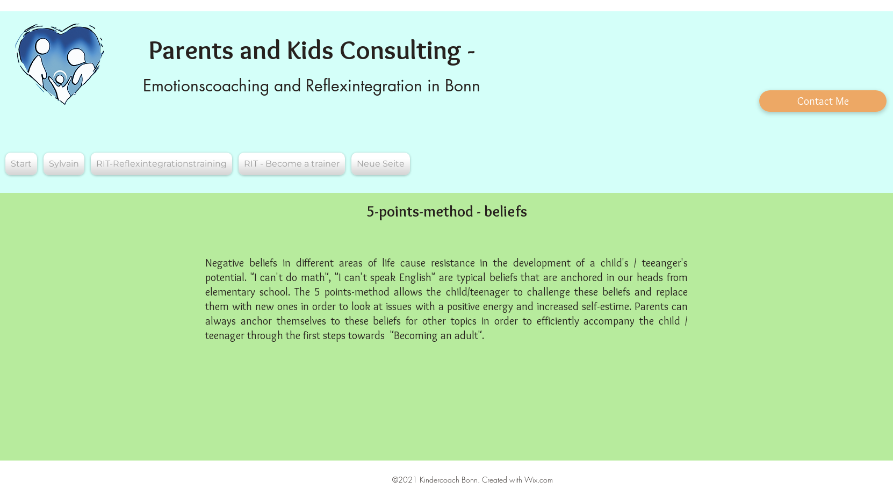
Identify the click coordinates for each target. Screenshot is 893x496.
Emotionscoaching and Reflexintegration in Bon (307, 85)
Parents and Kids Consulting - (312, 49)
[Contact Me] (823, 101)
